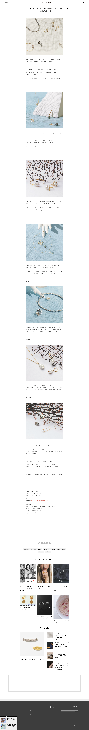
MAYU (64, 549)
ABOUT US (32, 716)
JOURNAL (32, 714)
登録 (76, 711)
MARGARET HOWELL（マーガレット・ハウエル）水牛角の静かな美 (61, 586)
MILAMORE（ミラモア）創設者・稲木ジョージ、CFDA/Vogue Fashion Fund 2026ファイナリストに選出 (27, 587)
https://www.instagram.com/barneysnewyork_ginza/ (41, 500)
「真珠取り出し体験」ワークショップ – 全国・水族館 (61, 655)
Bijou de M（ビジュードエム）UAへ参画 (61, 621)
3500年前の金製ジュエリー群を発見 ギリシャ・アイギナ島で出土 (28, 608)
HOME (11, 700)
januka (40, 549)
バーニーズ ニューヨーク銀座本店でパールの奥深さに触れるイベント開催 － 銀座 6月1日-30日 (30, 700)
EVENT (56, 652)
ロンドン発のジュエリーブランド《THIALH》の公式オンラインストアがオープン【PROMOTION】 (62, 666)
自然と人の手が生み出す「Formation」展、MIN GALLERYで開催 (60, 635)
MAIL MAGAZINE (33, 717)
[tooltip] (78, 2)
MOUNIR (42, 551)
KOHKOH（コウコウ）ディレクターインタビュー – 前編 (61, 645)
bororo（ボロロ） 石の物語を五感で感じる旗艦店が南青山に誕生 (44, 617)
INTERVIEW (57, 642)
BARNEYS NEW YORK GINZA (30, 549)
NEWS (56, 661)
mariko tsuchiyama (56, 549)
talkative (48, 551)
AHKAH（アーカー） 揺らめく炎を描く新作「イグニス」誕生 (44, 585)
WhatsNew (22, 657)
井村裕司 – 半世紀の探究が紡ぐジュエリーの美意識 (32, 659)
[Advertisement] (44, 532)
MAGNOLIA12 (47, 549)
